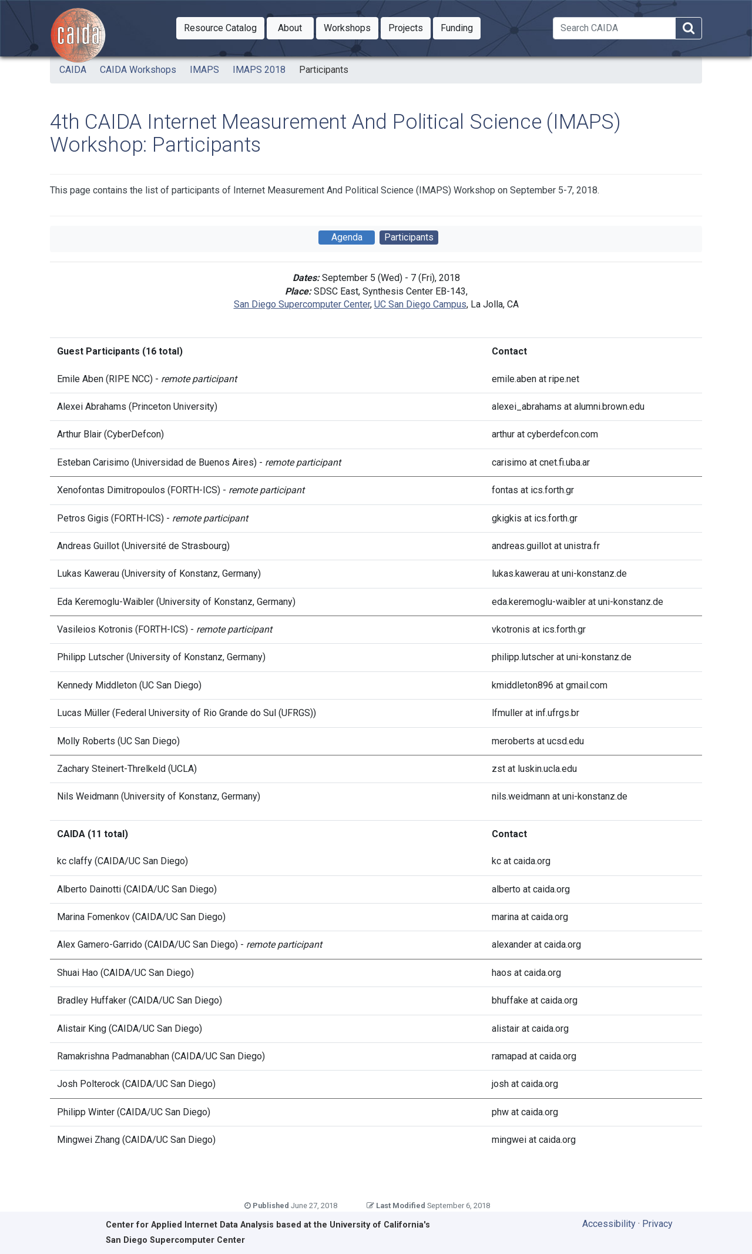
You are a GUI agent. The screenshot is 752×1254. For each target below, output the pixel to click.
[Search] (614, 28)
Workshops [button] (351, 27)
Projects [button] (409, 27)
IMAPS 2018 (259, 69)
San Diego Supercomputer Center (302, 304)
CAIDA (72, 69)
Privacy (657, 1223)
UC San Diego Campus (420, 304)
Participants (323, 69)
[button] (220, 28)
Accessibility (609, 1223)
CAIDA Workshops (138, 69)
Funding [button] (461, 27)
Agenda (346, 237)
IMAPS (204, 69)
